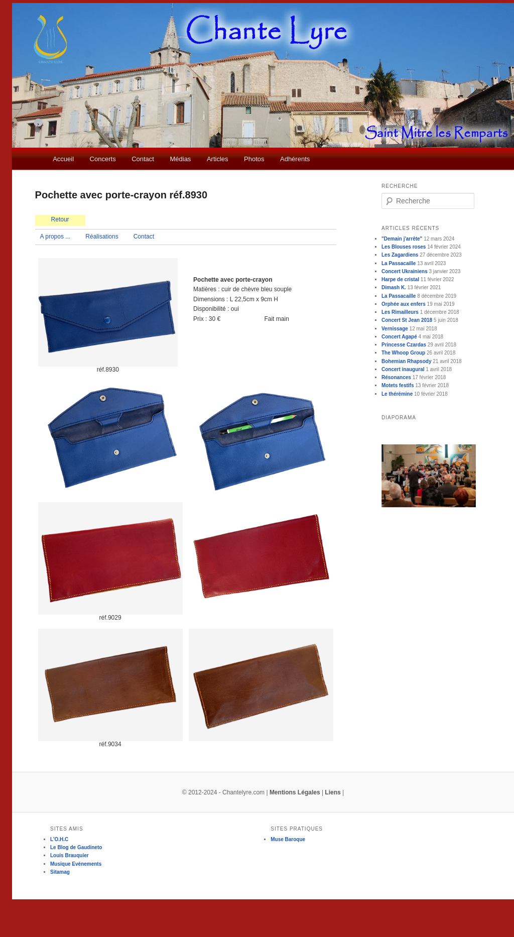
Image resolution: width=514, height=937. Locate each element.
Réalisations (101, 236)
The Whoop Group (403, 353)
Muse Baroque (288, 839)
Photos (254, 159)
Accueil (63, 159)
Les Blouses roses (403, 247)
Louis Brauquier (69, 855)
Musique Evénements (75, 864)
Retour (60, 219)
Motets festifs (397, 385)
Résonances (396, 377)
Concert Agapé (399, 336)
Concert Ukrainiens (404, 271)
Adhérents (295, 159)
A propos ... (55, 236)
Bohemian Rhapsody (406, 361)
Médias (180, 159)
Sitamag (60, 872)
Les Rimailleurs (400, 312)
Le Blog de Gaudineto (76, 847)
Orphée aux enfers (403, 304)
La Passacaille (398, 263)
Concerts (103, 159)
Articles (217, 159)
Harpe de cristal (400, 279)
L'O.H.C (59, 839)
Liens (332, 792)
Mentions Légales (295, 792)
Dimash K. (393, 287)
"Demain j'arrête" (401, 239)
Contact (143, 159)
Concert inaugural (403, 369)
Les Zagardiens (399, 255)
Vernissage (394, 328)
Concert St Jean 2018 (406, 320)
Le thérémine (397, 394)
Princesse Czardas (403, 344)
